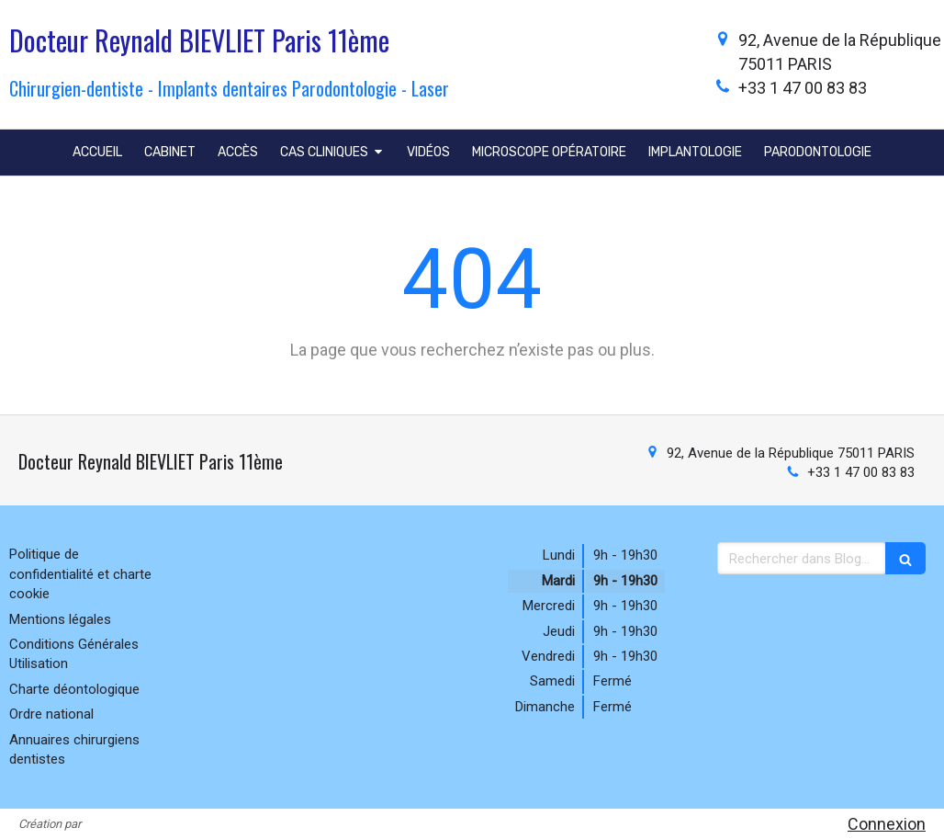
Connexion (887, 823)
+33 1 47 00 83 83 (802, 87)
